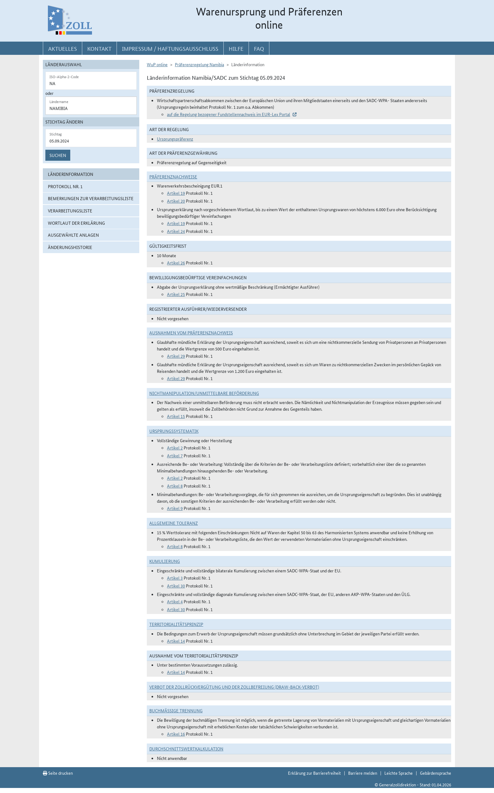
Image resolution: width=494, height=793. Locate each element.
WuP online (157, 64)
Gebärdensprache (435, 773)
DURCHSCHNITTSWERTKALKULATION (186, 748)
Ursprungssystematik (173, 431)
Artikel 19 (176, 193)
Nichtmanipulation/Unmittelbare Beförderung (204, 393)
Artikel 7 (175, 455)
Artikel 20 (176, 201)
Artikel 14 (176, 641)
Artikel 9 (175, 508)
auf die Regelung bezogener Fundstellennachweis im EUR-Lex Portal (228, 114)
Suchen (57, 155)
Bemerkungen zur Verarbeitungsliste (91, 198)
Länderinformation (70, 174)
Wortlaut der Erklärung (76, 223)
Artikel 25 (176, 294)
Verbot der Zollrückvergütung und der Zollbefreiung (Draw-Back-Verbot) (234, 687)
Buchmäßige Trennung (176, 710)
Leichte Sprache (398, 773)
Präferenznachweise (173, 176)
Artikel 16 (176, 734)
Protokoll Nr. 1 (65, 186)
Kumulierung (164, 561)
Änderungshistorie (70, 247)
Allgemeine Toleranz (173, 523)
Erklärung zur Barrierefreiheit (314, 773)
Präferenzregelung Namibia (199, 64)
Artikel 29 (176, 356)
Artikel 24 (176, 231)
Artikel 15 (176, 416)
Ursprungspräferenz (175, 139)
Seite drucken (58, 773)
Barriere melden (362, 773)
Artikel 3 (175, 578)
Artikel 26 (176, 262)
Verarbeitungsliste (70, 210)
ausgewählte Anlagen (73, 235)
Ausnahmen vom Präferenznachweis (191, 332)
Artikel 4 (175, 601)
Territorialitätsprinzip (176, 624)
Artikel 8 (175, 486)
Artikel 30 (176, 585)
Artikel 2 (175, 447)
